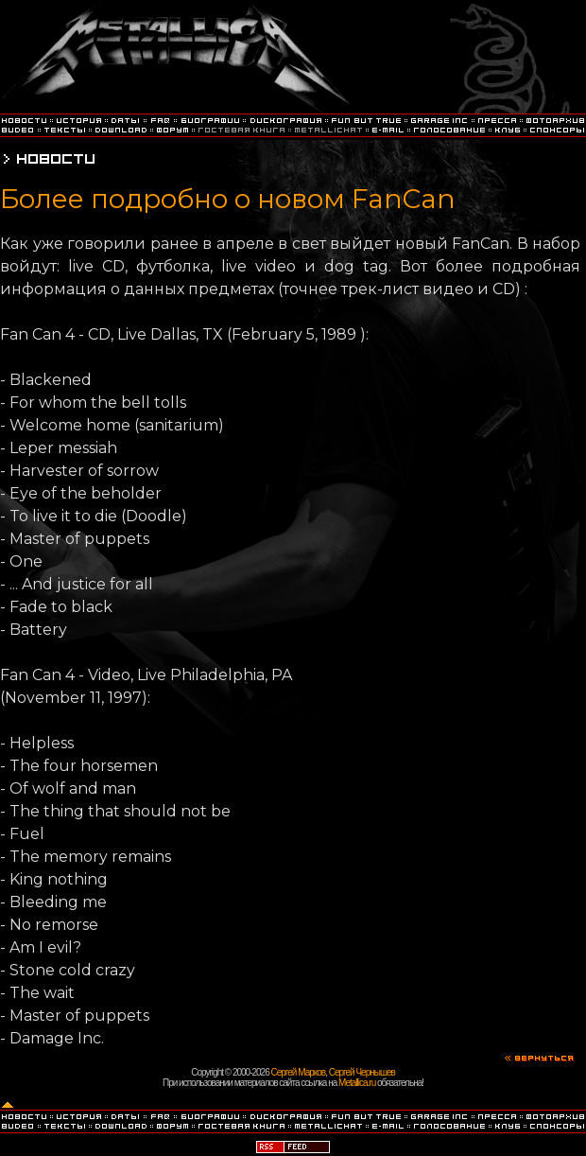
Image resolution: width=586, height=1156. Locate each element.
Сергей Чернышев (362, 1072)
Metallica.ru (356, 1082)
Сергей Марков (298, 1072)
